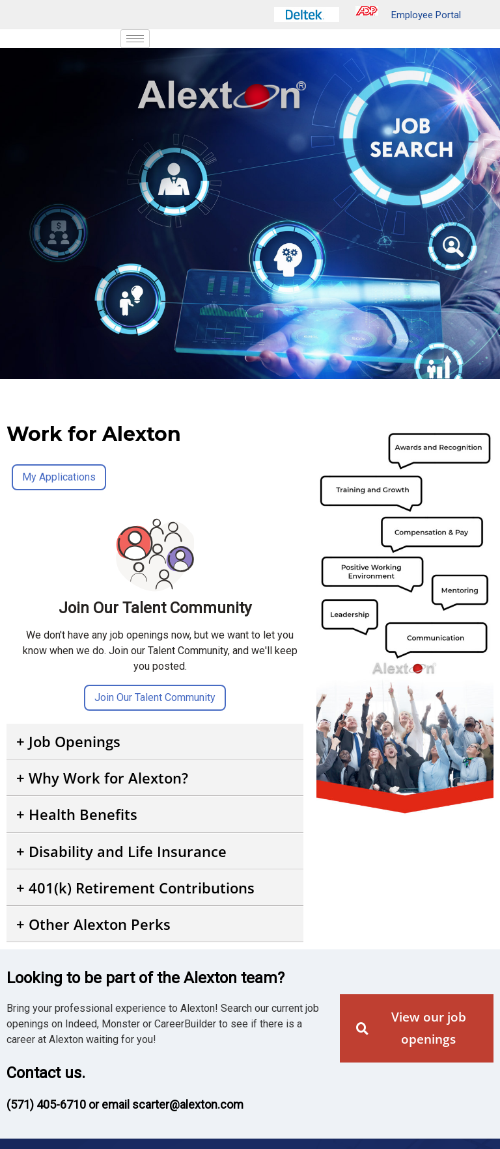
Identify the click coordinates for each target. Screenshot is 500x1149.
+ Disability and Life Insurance (121, 851)
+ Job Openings (68, 741)
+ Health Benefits (76, 814)
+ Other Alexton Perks (93, 924)
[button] (155, 741)
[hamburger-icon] (135, 38)
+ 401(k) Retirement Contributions (135, 887)
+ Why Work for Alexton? (102, 777)
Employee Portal (408, 15)
